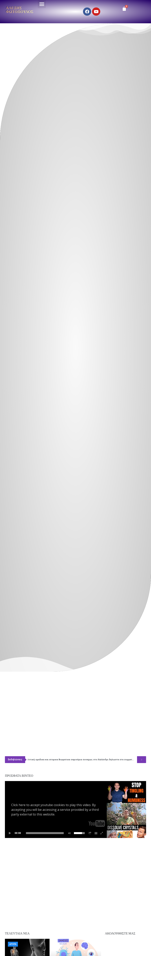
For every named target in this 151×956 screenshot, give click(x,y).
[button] (42, 4)
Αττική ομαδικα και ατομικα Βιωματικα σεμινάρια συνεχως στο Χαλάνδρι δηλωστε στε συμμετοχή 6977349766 (82, 759)
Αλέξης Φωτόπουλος (19, 9)
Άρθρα (12, 944)
